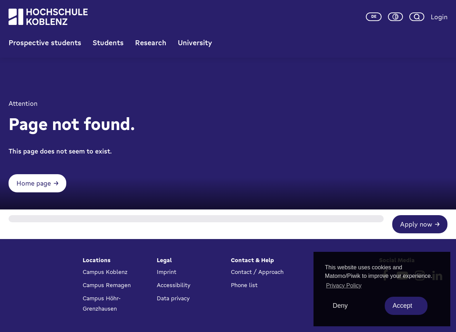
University (195, 42)
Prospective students (45, 42)
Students (108, 42)
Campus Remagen (107, 285)
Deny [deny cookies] (340, 305)
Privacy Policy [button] (344, 285)
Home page (33, 183)
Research (150, 42)
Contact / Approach (257, 272)
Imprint (166, 272)
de (374, 16)
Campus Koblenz (105, 272)
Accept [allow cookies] (402, 305)
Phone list (244, 285)
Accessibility (174, 285)
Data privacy (173, 298)
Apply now (416, 224)
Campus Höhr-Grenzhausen (102, 303)
